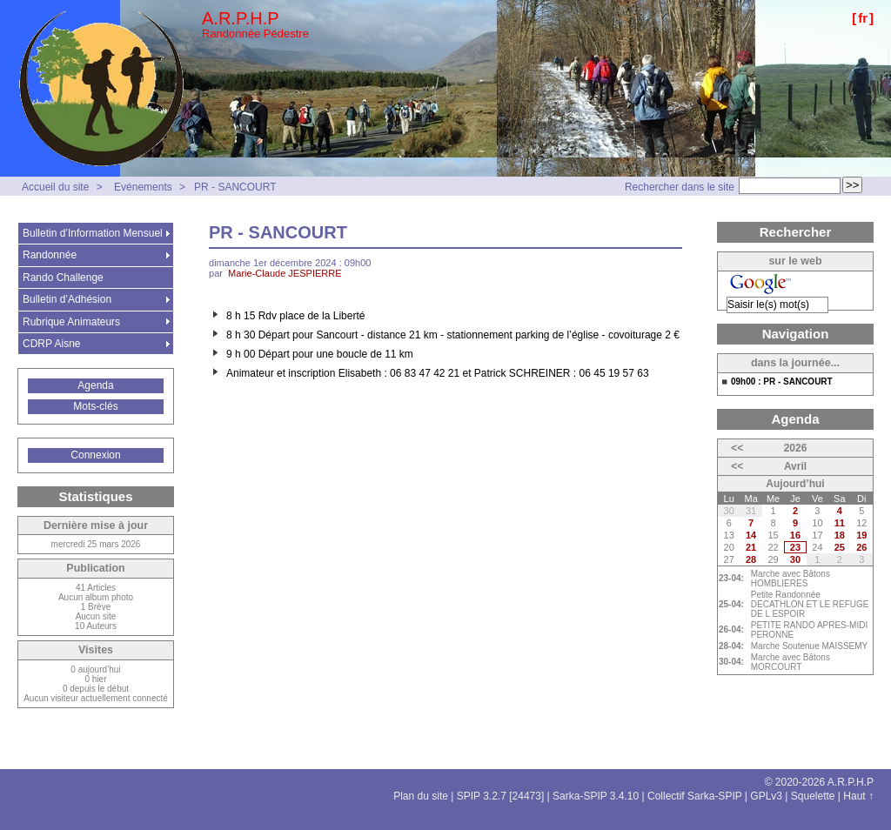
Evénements (143, 187)
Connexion (95, 455)
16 (795, 535)
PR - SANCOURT (235, 187)
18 (839, 535)
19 (861, 535)
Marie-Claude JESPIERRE (285, 273)
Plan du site (420, 796)
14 (751, 535)
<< (737, 448)
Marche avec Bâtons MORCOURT (790, 662)
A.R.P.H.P (240, 18)
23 (795, 547)
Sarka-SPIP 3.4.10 (596, 796)
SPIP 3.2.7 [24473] (501, 796)
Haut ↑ (858, 796)
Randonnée (50, 255)
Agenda (95, 385)
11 (839, 523)
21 (751, 547)
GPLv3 (766, 796)
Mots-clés (95, 406)
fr (863, 17)
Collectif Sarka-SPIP (694, 796)
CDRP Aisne (51, 344)
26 (861, 547)
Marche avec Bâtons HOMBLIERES (790, 578)
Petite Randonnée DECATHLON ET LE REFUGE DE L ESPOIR (810, 604)
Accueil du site (55, 187)
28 (751, 559)
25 (839, 547)
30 (795, 559)
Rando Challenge (63, 277)
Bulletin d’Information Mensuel (93, 233)
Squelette (813, 796)
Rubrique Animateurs (71, 322)
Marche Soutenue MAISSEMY (809, 646)
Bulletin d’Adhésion (67, 299)
